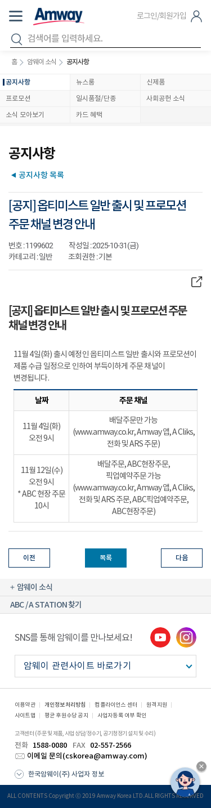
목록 (106, 558)
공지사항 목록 (41, 175)
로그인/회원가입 (161, 16)
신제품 (155, 82)
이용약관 (25, 705)
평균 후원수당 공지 (66, 715)
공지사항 (18, 82)
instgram (186, 637)
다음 (182, 558)
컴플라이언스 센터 (116, 705)
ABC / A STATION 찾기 (46, 605)
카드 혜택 (89, 115)
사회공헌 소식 (165, 98)
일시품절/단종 (96, 98)
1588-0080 (50, 745)
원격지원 (156, 705)
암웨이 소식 (41, 62)
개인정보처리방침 (65, 705)
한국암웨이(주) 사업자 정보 (66, 774)
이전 (29, 558)
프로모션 (18, 98)
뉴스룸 (85, 82)
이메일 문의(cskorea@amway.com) (87, 756)
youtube (160, 637)
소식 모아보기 (25, 115)
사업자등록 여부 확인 (121, 715)
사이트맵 (25, 715)
